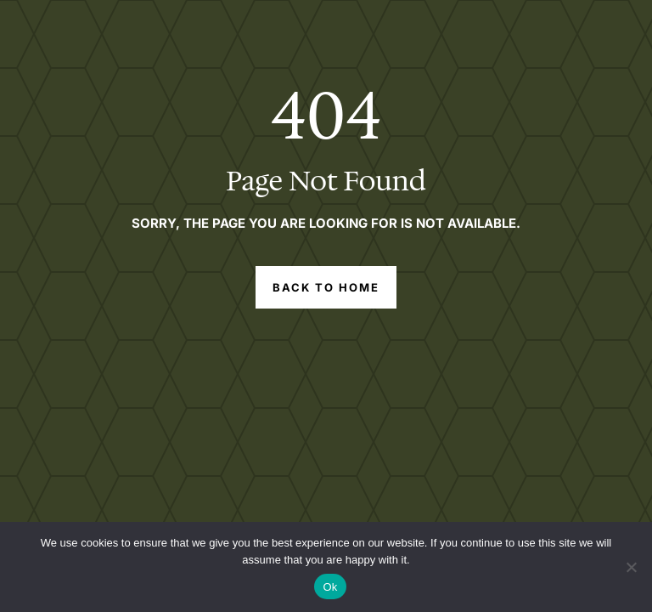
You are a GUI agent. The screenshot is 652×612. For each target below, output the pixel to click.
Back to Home (326, 287)
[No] (630, 566)
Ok (330, 587)
